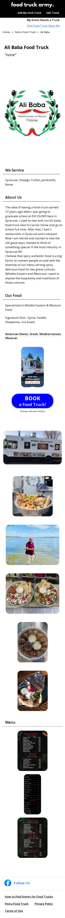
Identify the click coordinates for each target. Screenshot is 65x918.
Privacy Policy (44, 904)
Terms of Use (14, 911)
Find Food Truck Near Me (43, 26)
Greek (33, 334)
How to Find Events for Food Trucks (29, 897)
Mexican (11, 338)
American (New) (16, 334)
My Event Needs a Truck (43, 20)
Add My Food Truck (29, 12)
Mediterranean (50, 334)
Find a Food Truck (16, 904)
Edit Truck (52, 12)
